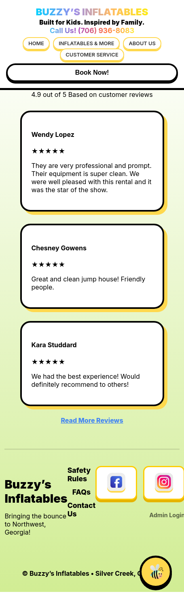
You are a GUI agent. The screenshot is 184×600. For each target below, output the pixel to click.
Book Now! (92, 72)
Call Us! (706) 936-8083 (92, 30)
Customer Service (92, 55)
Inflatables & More (86, 43)
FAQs (81, 492)
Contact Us (82, 509)
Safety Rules (79, 474)
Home (36, 43)
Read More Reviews (92, 420)
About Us (142, 43)
